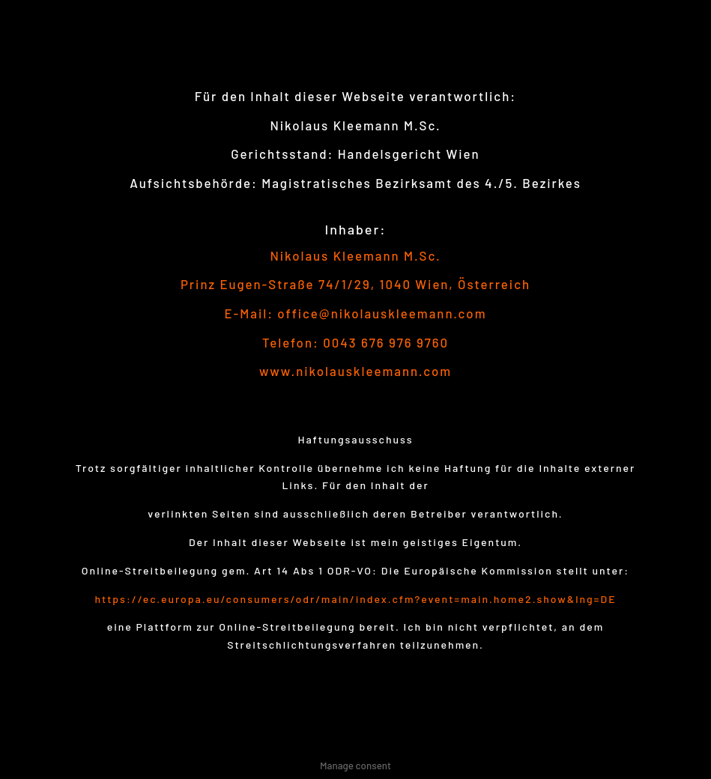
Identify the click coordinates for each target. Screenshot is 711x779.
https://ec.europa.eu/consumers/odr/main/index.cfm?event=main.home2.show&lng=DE (355, 598)
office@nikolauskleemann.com (381, 313)
